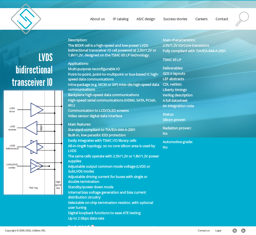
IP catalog (120, 18)
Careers (201, 18)
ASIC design (145, 18)
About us (97, 18)
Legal (218, 230)
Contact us (204, 230)
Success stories (175, 18)
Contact (222, 18)
